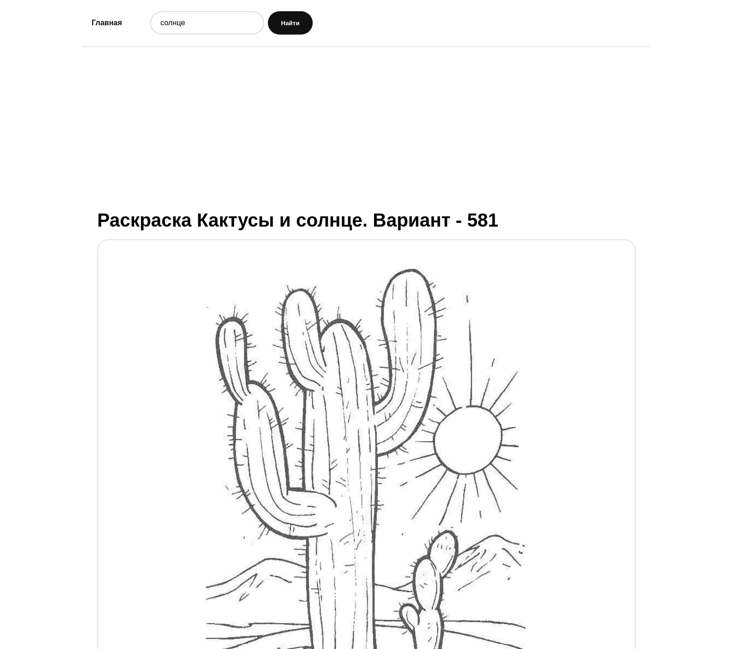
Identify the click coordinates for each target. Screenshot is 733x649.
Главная (107, 23)
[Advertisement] (366, 127)
